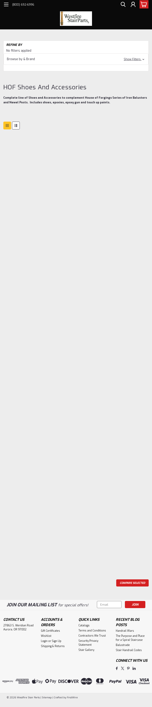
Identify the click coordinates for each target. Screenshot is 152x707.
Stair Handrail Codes (129, 650)
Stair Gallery (86, 650)
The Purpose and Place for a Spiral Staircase (130, 638)
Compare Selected (132, 583)
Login (44, 641)
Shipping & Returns (53, 646)
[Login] (133, 4)
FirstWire (72, 697)
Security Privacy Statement (88, 643)
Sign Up (56, 641)
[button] (76, 59)
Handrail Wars (125, 631)
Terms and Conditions (92, 630)
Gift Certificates (50, 631)
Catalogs (84, 625)
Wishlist (46, 636)
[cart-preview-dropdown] (143, 4)
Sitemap (47, 697)
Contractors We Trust (92, 636)
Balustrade (123, 645)
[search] (123, 4)
